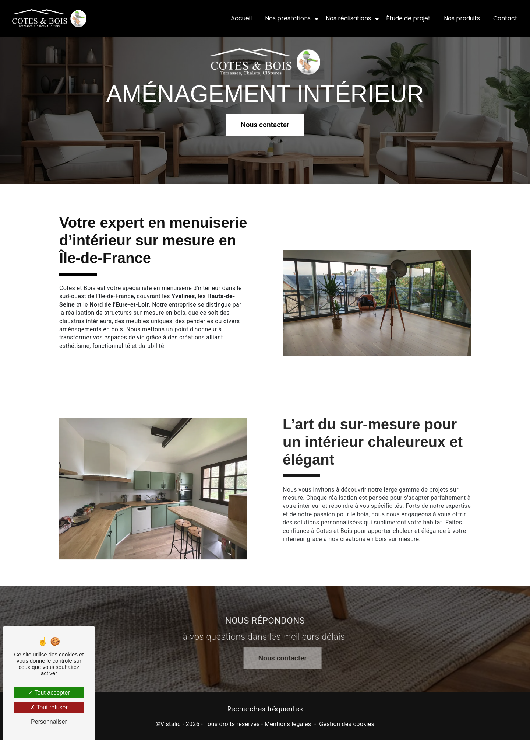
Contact (505, 18)
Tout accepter (49, 693)
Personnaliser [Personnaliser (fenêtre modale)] (49, 722)
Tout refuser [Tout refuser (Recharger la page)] (49, 707)
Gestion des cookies (346, 723)
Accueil (241, 18)
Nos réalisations (348, 18)
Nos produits (462, 18)
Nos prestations (288, 18)
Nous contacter (265, 123)
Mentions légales (288, 723)
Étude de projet (408, 18)
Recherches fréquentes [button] (265, 709)
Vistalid (170, 723)
